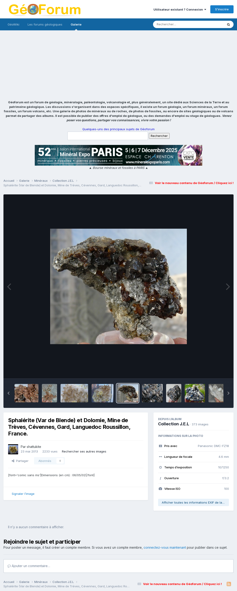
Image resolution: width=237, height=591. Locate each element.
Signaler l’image (23, 494)
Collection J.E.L (173, 423)
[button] (8, 393)
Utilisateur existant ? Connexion (179, 9)
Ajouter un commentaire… (29, 566)
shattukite (34, 447)
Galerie (76, 26)
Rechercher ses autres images (84, 451)
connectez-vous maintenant (165, 547)
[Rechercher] (175, 24)
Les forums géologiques (45, 24)
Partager (20, 461)
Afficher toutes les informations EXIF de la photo (195, 502)
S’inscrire (222, 9)
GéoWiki (13, 24)
